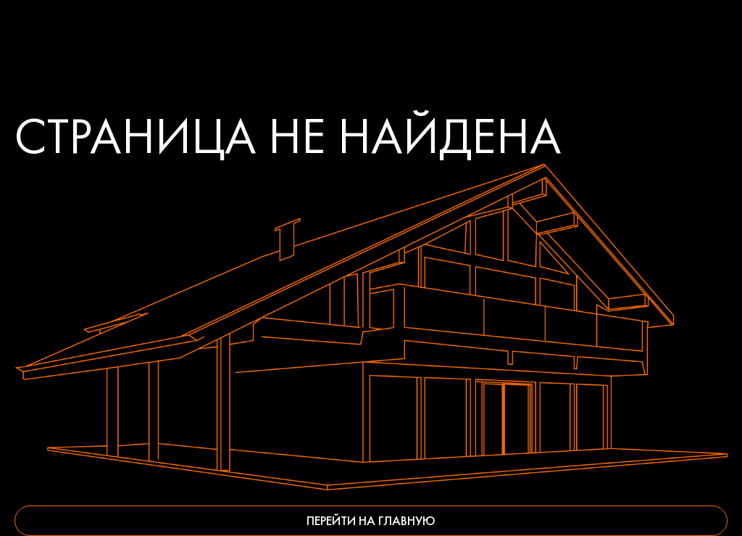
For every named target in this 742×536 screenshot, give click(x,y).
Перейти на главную (371, 520)
